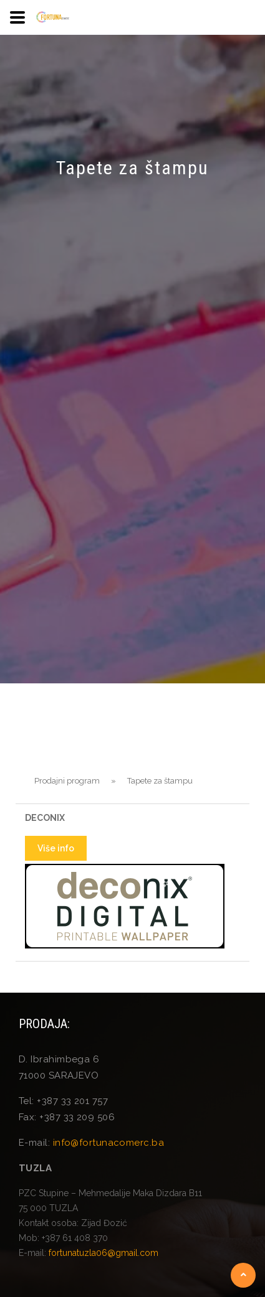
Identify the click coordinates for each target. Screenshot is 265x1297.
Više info (55, 848)
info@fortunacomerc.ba (108, 1142)
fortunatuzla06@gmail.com (103, 1253)
